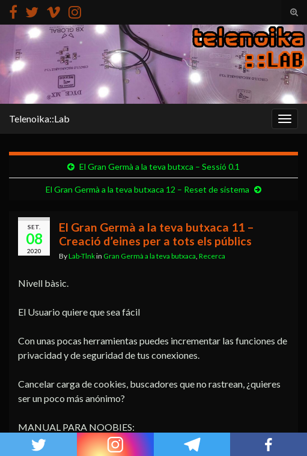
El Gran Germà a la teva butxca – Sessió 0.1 (159, 166)
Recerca (212, 255)
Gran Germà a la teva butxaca (149, 255)
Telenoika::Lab (39, 118)
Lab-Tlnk (81, 255)
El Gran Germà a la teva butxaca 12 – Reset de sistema (147, 189)
